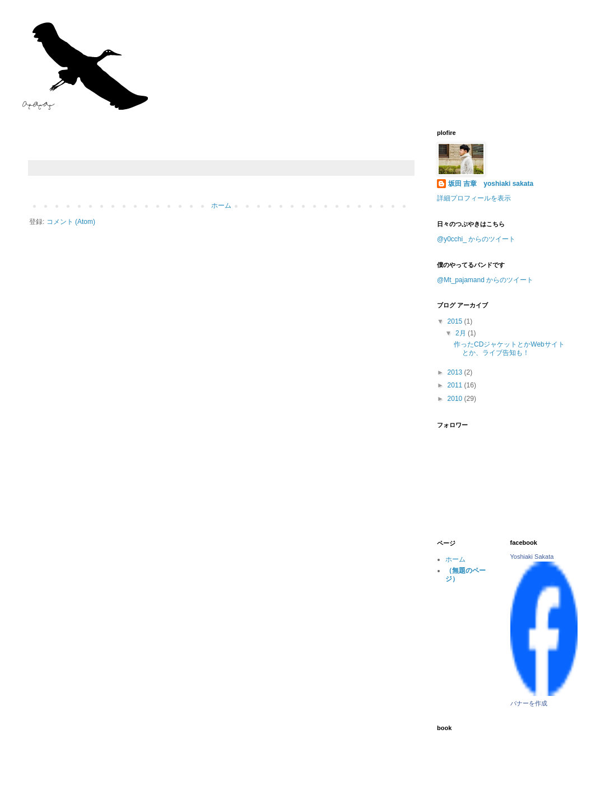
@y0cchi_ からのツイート (476, 239)
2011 (456, 385)
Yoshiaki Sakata (532, 556)
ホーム (221, 205)
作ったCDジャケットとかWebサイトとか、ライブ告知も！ (509, 348)
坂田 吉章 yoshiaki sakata (490, 184)
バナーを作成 (528, 703)
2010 (456, 399)
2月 (461, 333)
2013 (456, 372)
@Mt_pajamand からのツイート (485, 280)
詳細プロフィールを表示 (474, 198)
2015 (456, 321)
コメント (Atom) (70, 222)
